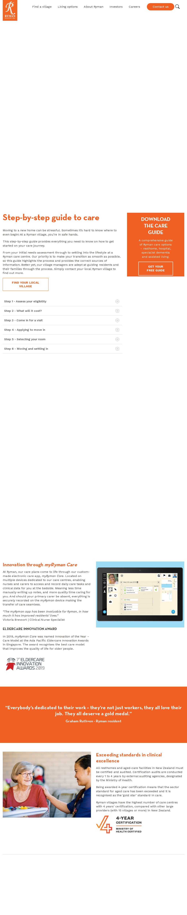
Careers (134, 6)
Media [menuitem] (7, 845)
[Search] (163, 830)
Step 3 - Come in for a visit (61, 182)
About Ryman (93, 6)
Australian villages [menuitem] (108, 839)
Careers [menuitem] (8, 834)
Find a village (42, 6)
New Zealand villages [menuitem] (110, 834)
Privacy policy (115, 905)
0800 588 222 (69, 834)
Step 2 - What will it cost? (61, 173)
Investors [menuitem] (9, 839)
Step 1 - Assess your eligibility (61, 163)
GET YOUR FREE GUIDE (156, 130)
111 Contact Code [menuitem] (15, 855)
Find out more (93, 681)
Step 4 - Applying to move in (61, 192)
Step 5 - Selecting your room (61, 201)
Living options (68, 6)
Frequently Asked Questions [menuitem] (23, 850)
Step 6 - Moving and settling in (61, 211)
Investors (116, 6)
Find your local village (26, 146)
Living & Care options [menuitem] (110, 845)
